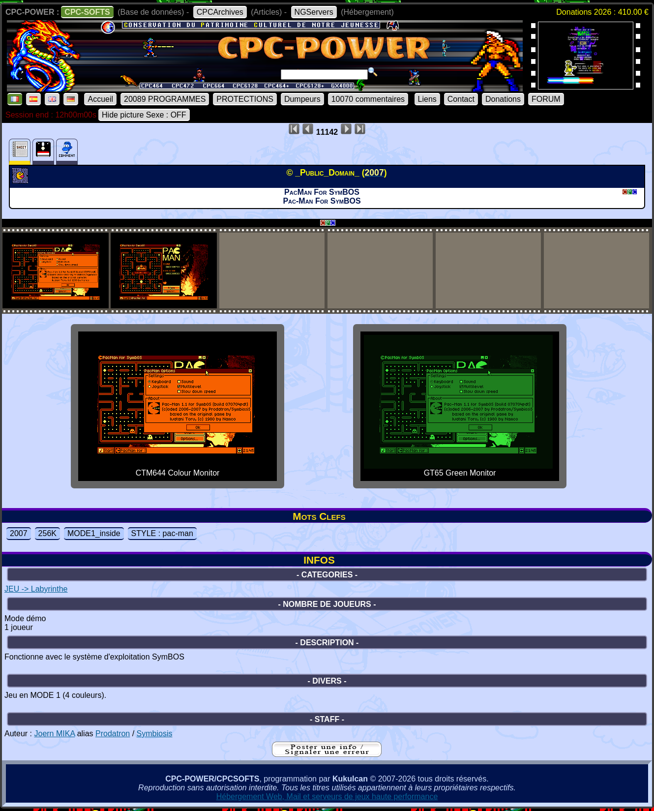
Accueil (100, 99)
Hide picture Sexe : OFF (144, 115)
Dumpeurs (302, 99)
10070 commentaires (368, 99)
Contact (461, 99)
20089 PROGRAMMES (165, 99)
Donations (503, 99)
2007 (19, 533)
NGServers (314, 12)
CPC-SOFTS (87, 12)
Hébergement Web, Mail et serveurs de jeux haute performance (327, 796)
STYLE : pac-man (162, 533)
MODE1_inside (93, 533)
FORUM (546, 99)
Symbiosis (155, 733)
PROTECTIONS (244, 99)
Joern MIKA (54, 733)
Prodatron (112, 733)
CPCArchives (220, 12)
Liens (427, 99)
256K (47, 533)
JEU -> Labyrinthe (36, 589)
